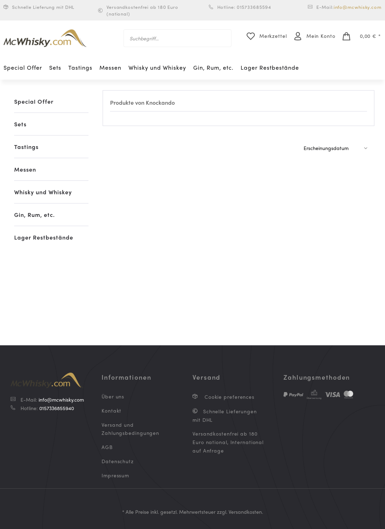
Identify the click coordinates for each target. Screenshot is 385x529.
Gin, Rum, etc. (34, 215)
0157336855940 (56, 408)
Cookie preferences (228, 396)
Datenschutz (118, 461)
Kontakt (111, 410)
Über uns (113, 396)
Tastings (26, 147)
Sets (20, 124)
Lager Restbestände (43, 237)
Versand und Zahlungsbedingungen (130, 429)
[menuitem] (177, 38)
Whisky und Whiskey (43, 192)
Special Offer (33, 101)
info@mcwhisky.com (357, 7)
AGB (107, 446)
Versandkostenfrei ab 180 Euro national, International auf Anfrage (228, 442)
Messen (25, 169)
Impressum (115, 475)
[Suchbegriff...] (177, 38)
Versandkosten (245, 511)
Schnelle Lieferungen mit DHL (224, 415)
